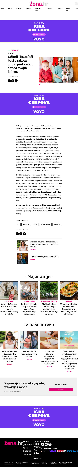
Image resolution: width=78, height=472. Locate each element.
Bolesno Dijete (45, 224)
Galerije (19, 9)
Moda (2, 9)
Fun (76, 9)
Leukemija (57, 224)
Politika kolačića (44, 463)
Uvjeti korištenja (54, 463)
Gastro (28, 9)
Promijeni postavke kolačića (66, 463)
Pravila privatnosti (35, 463)
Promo (37, 447)
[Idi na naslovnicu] (39, 5)
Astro (10, 9)
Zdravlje (15, 50)
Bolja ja (68, 9)
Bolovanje (26, 224)
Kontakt (27, 463)
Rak (18, 224)
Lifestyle (59, 9)
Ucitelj (35, 224)
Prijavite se (61, 390)
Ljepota (50, 9)
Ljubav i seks (38, 9)
